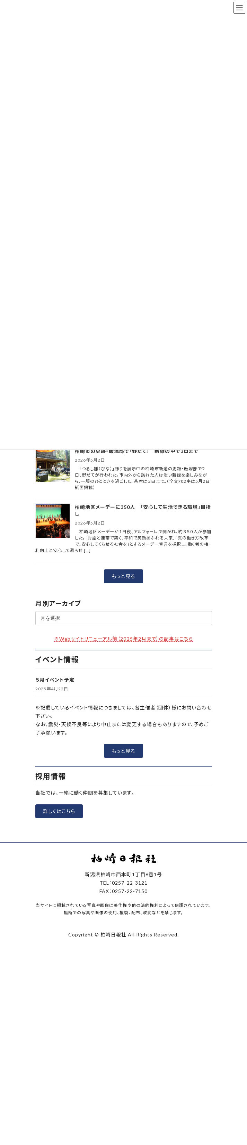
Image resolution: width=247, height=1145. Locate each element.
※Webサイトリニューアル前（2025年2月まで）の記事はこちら (123, 639)
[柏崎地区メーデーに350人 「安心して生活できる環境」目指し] (52, 521)
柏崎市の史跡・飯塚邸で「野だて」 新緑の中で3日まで (137, 451)
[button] (123, 576)
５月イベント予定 (54, 680)
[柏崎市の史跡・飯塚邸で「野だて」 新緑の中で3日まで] (52, 465)
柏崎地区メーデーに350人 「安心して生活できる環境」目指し (143, 510)
